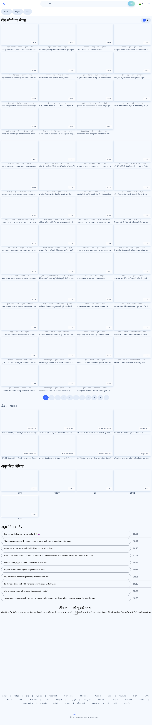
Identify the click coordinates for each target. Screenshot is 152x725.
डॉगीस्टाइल (11, 163)
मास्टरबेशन (104, 75)
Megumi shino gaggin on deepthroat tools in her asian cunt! (26, 563)
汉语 (27, 696)
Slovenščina (68, 696)
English (114, 703)
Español (127, 703)
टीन (123, 75)
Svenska (142, 700)
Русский (39, 696)
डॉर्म (31, 47)
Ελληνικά (33, 700)
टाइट (65, 47)
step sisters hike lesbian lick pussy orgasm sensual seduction (27, 577)
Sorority (9, 191)
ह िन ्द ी (81, 703)
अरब (123, 103)
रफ (21, 332)
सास (133, 75)
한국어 (135, 696)
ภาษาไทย (122, 696)
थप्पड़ (44, 304)
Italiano (67, 703)
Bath (123, 275)
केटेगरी (6, 12)
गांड (33, 103)
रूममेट (20, 47)
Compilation (85, 131)
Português (87, 700)
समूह (49, 47)
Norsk (110, 696)
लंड (98, 47)
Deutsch (100, 700)
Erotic (96, 75)
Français (43, 703)
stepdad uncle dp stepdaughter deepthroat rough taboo (24, 570)
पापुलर (17, 12)
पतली (129, 219)
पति (23, 163)
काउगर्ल (124, 47)
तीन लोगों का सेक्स (56, 131)
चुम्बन (26, 47)
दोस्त (53, 191)
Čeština (46, 700)
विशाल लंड (60, 75)
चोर (9, 247)
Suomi (9, 700)
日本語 (147, 696)
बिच (124, 219)
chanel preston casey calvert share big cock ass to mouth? (25, 591)
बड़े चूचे (64, 103)
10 (100, 398)
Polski (55, 703)
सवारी (140, 47)
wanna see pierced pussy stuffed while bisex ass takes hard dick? (28, 548)
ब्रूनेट (84, 75)
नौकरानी (48, 75)
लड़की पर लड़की (11, 47)
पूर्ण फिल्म (139, 75)
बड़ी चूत (32, 219)
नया (27, 12)
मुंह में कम (69, 304)
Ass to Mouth (60, 304)
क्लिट (92, 332)
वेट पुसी (7, 219)
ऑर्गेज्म (104, 388)
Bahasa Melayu (27, 703)
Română (128, 700)
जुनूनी (70, 247)
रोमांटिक (57, 247)
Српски (98, 696)
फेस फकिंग (86, 47)
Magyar (59, 700)
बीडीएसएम (16, 75)
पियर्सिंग (87, 304)
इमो (128, 103)
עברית (4, 696)
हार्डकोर (104, 47)
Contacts (73, 714)
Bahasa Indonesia (98, 703)
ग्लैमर (144, 163)
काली (65, 131)
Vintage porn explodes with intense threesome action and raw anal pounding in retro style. (37, 541)
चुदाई (59, 47)
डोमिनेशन (29, 247)
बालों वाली (30, 304)
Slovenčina (84, 696)
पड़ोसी (68, 219)
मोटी (133, 103)
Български (114, 700)
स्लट (54, 47)
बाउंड (30, 75)
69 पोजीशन (86, 247)
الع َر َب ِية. (72, 700)
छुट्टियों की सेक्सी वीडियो (53, 275)
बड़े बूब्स (100, 131)
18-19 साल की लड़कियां (103, 219)
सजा (99, 163)
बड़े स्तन (51, 304)
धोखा (17, 163)
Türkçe (16, 696)
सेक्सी (13, 219)
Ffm (68, 163)
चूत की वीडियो (10, 304)
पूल (130, 47)
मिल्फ (97, 304)
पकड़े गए (29, 163)
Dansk (21, 700)
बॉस (100, 103)
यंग (59, 103)
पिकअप (92, 360)
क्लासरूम (24, 75)
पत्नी (67, 75)
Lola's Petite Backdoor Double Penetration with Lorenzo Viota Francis (30, 584)
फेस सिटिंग (55, 163)
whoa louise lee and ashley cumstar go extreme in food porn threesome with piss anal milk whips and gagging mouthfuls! (48, 556)
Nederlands (53, 696)
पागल (135, 219)
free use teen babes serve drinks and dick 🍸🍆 (22, 534)
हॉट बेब (90, 75)
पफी (25, 360)
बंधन (9, 75)
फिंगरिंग (86, 219)
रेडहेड (32, 131)
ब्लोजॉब (104, 247)
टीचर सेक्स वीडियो (135, 360)
